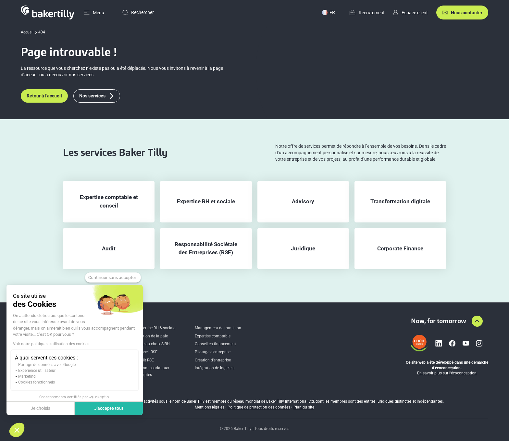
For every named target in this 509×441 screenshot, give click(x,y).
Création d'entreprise (213, 360)
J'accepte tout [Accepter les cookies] (108, 408)
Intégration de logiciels (214, 368)
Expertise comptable (212, 336)
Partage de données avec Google (47, 364)
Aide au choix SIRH (153, 344)
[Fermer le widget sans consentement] (113, 277)
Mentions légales (209, 407)
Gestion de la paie (152, 336)
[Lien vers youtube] (466, 343)
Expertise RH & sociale (156, 328)
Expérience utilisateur (37, 370)
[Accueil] (47, 12)
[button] (17, 430)
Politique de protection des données (259, 407)
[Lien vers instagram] (479, 343)
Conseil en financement (215, 344)
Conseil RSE (147, 352)
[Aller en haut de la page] (477, 321)
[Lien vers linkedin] (438, 343)
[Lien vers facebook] (452, 343)
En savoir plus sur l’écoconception (447, 373)
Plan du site (303, 407)
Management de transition (218, 328)
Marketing (27, 376)
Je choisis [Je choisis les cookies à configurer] (40, 408)
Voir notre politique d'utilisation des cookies (51, 344)
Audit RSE (145, 360)
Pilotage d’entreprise (212, 352)
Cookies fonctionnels (36, 382)
